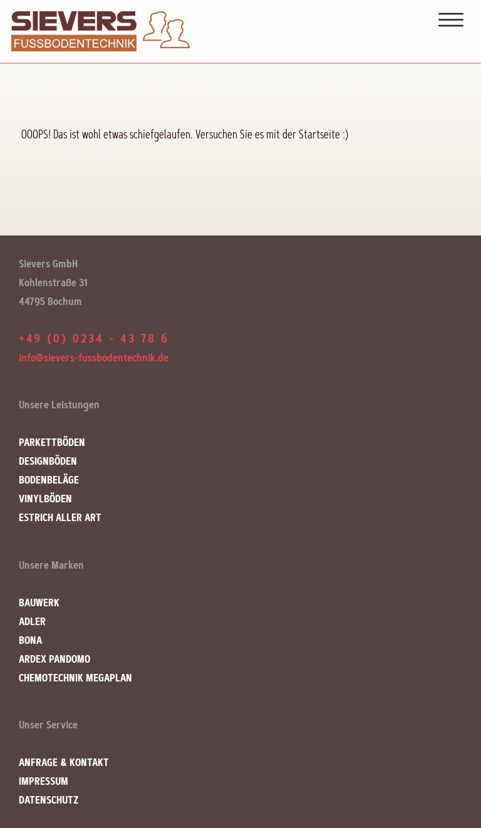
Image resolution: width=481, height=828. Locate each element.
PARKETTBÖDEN (52, 442)
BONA (30, 640)
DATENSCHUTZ (49, 800)
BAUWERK (39, 602)
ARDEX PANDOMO (54, 659)
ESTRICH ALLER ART (60, 517)
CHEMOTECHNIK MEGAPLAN (75, 678)
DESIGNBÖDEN (48, 461)
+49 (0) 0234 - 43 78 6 (94, 338)
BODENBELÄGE (49, 480)
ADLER (32, 621)
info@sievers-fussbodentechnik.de (93, 357)
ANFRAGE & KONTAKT (64, 762)
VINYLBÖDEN (45, 498)
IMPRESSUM (43, 781)
